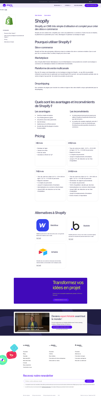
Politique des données (36, 395)
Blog (24, 353)
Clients (51, 353)
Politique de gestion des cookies (49, 395)
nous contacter (91, 5)
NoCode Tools (27, 360)
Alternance (78, 353)
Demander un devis (54, 360)
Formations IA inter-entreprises (57, 358)
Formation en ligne (80, 356)
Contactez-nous (27, 367)
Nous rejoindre (78, 5)
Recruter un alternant (80, 360)
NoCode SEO (26, 358)
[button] (91, 1)
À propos (25, 351)
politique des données (46, 386)
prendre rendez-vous (60, 300)
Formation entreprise (80, 358)
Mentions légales (26, 395)
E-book (25, 363)
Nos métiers (52, 356)
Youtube (25, 356)
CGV (59, 395)
